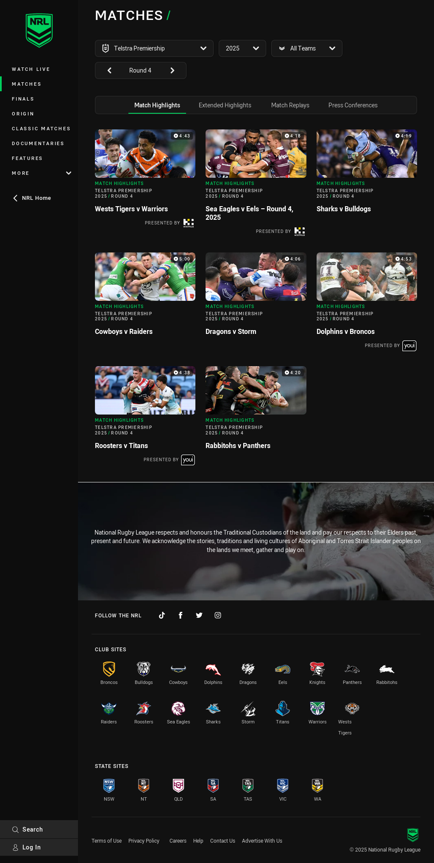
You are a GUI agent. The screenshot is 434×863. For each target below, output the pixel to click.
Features (27, 158)
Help (198, 840)
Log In (26, 847)
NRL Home (31, 198)
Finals (23, 98)
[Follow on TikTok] (162, 615)
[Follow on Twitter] (199, 615)
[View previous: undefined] (105, 70)
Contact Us (222, 840)
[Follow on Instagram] (217, 615)
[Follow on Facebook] (180, 615)
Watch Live (31, 69)
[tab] (157, 105)
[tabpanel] (256, 299)
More (41, 173)
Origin (23, 113)
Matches (27, 84)
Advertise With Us (262, 840)
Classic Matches (41, 128)
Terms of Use (107, 840)
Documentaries (38, 143)
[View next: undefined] (176, 70)
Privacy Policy (143, 840)
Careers (178, 840)
